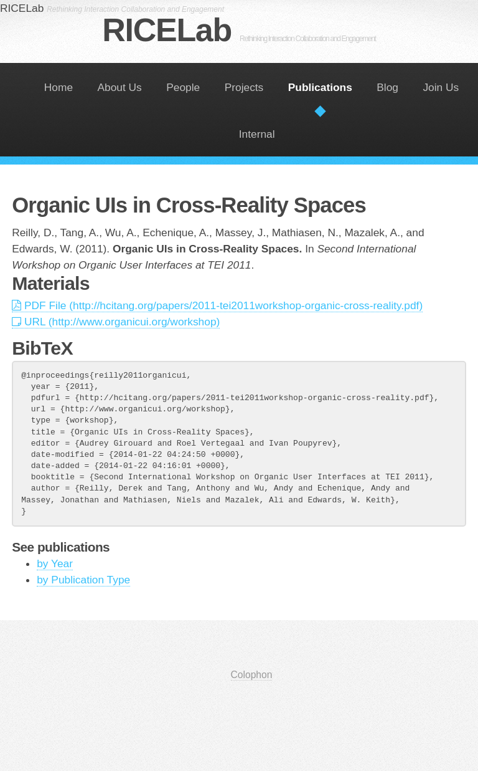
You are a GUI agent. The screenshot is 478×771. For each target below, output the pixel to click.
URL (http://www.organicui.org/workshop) (116, 321)
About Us (120, 87)
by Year (55, 563)
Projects (244, 87)
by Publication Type (83, 579)
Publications (320, 87)
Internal (257, 134)
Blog (387, 87)
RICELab (238, 30)
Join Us (441, 87)
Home (58, 87)
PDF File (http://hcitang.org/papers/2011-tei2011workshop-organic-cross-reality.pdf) (217, 305)
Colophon (252, 674)
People (183, 87)
